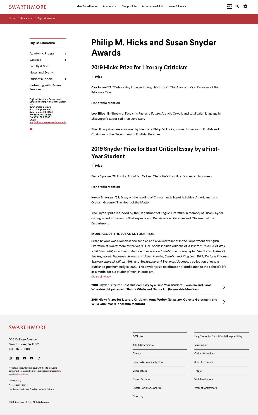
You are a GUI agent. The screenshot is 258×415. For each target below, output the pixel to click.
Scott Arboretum (203, 362)
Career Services (141, 379)
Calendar (137, 353)
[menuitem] (87, 7)
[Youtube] (32, 358)
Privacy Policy (16, 381)
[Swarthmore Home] (28, 328)
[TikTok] (38, 358)
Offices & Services (204, 353)
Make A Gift (200, 345)
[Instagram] (11, 358)
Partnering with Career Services (45, 87)
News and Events (42, 72)
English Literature (42, 43)
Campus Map (140, 371)
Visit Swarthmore (203, 379)
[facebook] (33, 129)
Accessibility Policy (19, 385)
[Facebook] (17, 358)
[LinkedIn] (24, 358)
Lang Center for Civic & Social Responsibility (218, 336)
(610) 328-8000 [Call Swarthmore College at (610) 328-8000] (19, 349)
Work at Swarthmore (205, 388)
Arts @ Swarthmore (143, 345)
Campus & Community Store (148, 362)
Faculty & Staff (39, 66)
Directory (138, 396)
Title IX (198, 371)
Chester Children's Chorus (147, 388)
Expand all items (100, 277)
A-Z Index (138, 336)
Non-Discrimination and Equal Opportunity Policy (31, 389)
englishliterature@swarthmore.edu (48, 123)
